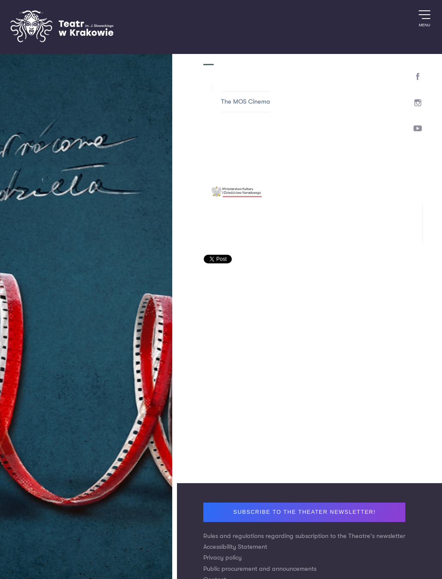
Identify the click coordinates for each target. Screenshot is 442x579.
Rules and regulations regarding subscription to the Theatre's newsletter (304, 536)
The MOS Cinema (245, 101)
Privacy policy (222, 557)
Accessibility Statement (235, 547)
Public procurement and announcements (259, 569)
